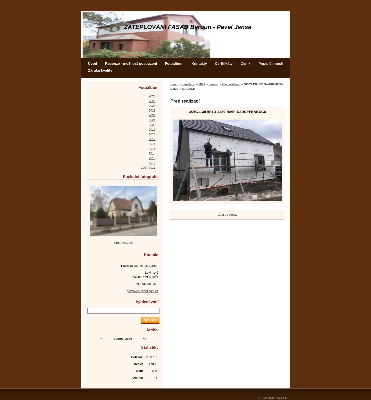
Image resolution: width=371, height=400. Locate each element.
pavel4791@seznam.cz (142, 291)
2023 (152, 110)
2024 (152, 106)
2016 (152, 144)
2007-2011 (148, 167)
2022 (152, 115)
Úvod (92, 63)
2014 (152, 153)
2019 (152, 129)
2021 (202, 84)
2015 (152, 149)
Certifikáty (224, 63)
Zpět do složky (228, 214)
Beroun (213, 84)
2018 (152, 134)
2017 (152, 139)
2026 (152, 96)
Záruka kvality (100, 70)
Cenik (246, 63)
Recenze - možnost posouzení (131, 63)
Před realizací (231, 84)
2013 (152, 158)
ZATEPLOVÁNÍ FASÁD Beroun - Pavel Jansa (188, 27)
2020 (152, 125)
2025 (152, 101)
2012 (152, 163)
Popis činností (270, 63)
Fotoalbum (174, 63)
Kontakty (199, 63)
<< (101, 338)
